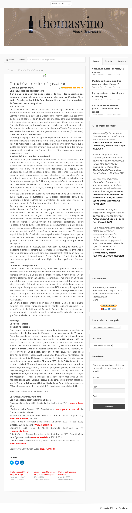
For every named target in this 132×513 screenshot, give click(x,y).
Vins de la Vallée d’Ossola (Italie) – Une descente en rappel (105, 108)
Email (95, 396)
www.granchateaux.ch (67, 409)
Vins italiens (117, 115)
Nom (95, 387)
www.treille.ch (75, 403)
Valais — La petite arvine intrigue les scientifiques (44, 473)
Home (11, 59)
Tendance (22, 59)
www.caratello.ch (19, 431)
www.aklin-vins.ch (19, 418)
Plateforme (123, 508)
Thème (114, 508)
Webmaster (105, 508)
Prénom (96, 377)
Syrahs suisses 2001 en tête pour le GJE (19, 473)
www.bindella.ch (43, 424)
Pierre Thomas (105, 75)
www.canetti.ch (39, 437)
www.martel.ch (18, 443)
